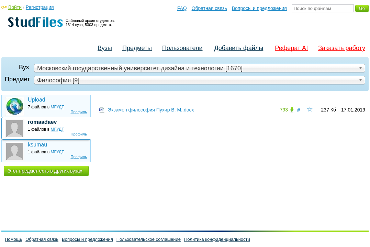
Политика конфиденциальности (217, 239)
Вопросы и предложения (259, 8)
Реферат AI (291, 48)
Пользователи (182, 48)
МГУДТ (57, 107)
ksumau (37, 145)
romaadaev (42, 122)
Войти (15, 7)
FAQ (182, 8)
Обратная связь (209, 8)
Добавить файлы (238, 48)
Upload (36, 100)
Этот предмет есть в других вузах (45, 171)
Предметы (137, 48)
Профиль (79, 112)
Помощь (13, 239)
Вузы (105, 48)
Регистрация (40, 7)
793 (284, 110)
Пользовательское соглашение (148, 239)
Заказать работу (341, 48)
